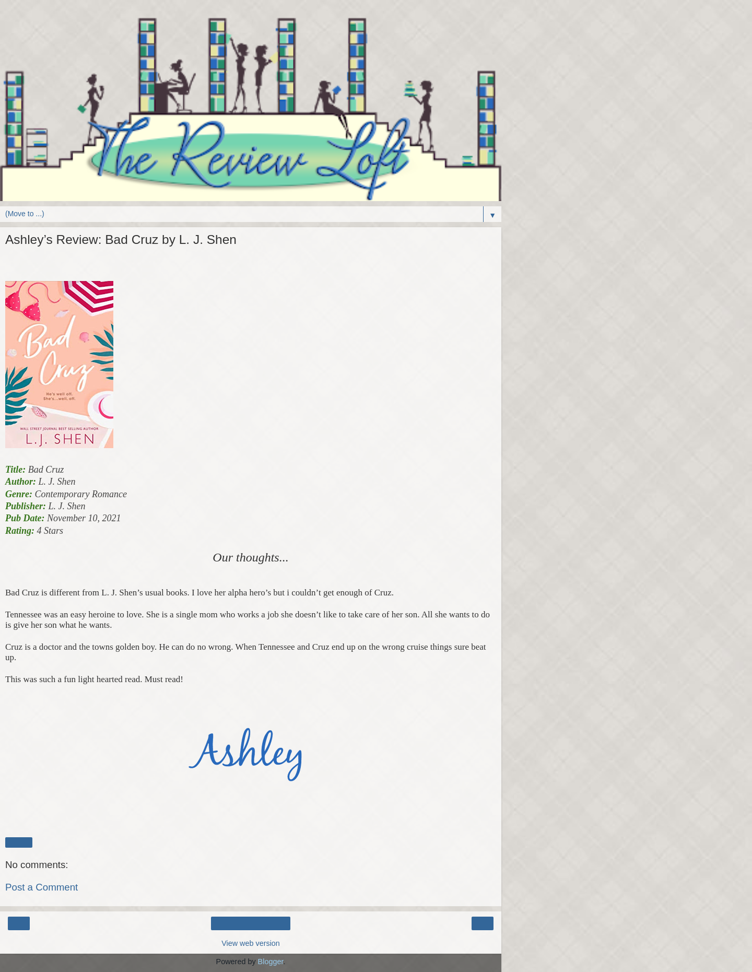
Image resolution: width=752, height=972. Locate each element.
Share (18, 842)
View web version (250, 943)
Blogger (271, 961)
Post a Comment (41, 887)
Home (250, 923)
